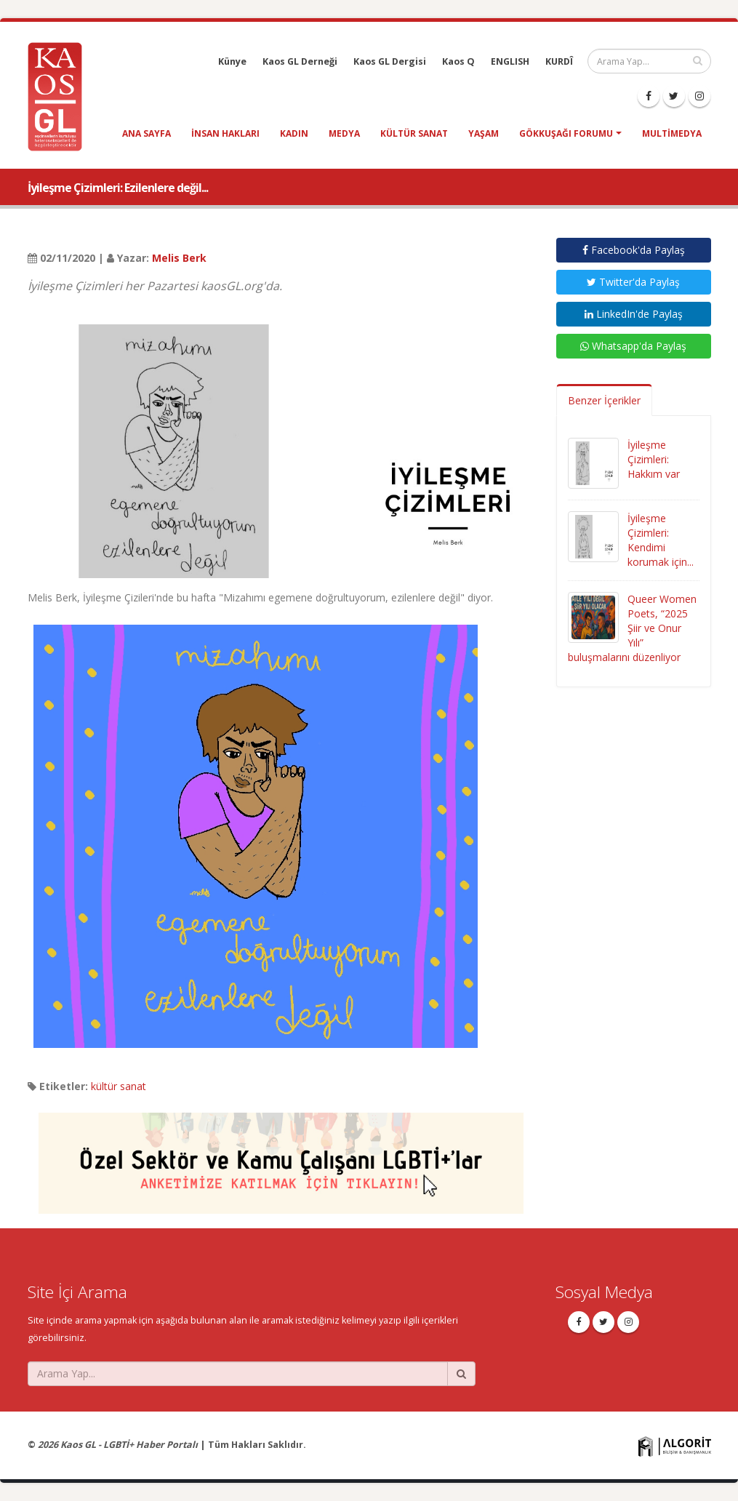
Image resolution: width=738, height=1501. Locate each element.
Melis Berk (179, 258)
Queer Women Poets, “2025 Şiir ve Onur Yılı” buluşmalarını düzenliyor (632, 628)
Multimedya (672, 133)
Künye (232, 61)
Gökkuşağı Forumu (566, 133)
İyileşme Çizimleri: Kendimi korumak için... (660, 540)
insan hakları (225, 133)
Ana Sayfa (146, 133)
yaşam (483, 133)
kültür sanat (414, 133)
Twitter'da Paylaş (633, 282)
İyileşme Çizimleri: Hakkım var (653, 459)
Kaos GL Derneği (299, 61)
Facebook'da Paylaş (633, 250)
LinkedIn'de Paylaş (634, 314)
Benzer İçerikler (604, 400)
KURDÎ (559, 61)
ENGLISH (510, 61)
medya (344, 133)
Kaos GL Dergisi (389, 61)
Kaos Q (458, 61)
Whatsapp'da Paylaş (633, 346)
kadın (294, 133)
